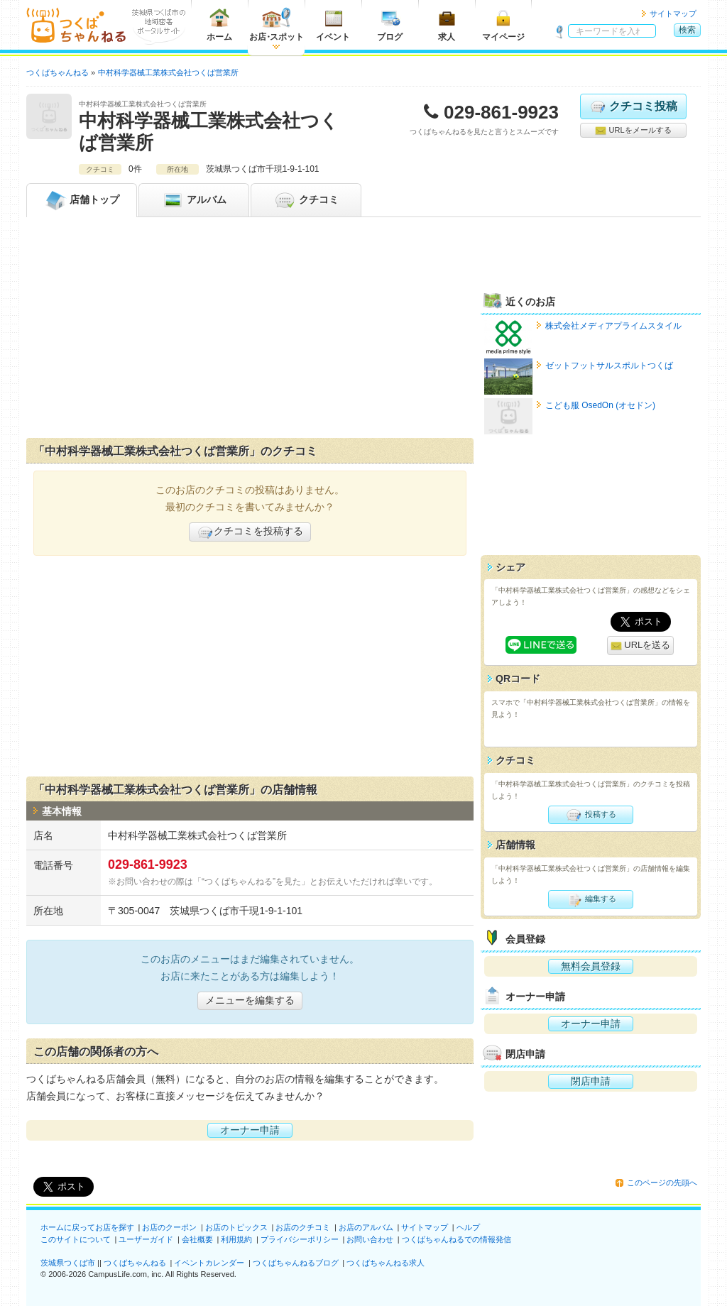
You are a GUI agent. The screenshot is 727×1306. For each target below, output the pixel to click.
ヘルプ (468, 1227)
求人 (446, 24)
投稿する (590, 814)
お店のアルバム (366, 1227)
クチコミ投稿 (633, 106)
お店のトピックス (236, 1227)
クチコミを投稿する (250, 532)
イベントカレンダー (209, 1262)
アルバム (193, 200)
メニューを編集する (250, 1000)
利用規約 (236, 1239)
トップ (81, 200)
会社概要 (197, 1239)
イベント (333, 24)
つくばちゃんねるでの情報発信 (456, 1239)
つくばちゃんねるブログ (296, 1262)
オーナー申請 (250, 1130)
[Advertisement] (250, 330)
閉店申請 (591, 1081)
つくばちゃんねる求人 (385, 1262)
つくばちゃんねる (135, 1262)
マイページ (503, 24)
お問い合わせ (369, 1239)
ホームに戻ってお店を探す (87, 1227)
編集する (590, 899)
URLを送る (641, 646)
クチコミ (306, 200)
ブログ (390, 24)
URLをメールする (633, 130)
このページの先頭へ (662, 1182)
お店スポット (276, 24)
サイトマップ (673, 13)
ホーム (219, 24)
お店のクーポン (169, 1227)
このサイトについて (75, 1239)
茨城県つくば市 (67, 1262)
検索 (687, 30)
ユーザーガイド (146, 1239)
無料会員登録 (591, 966)
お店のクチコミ (302, 1227)
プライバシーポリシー (300, 1239)
